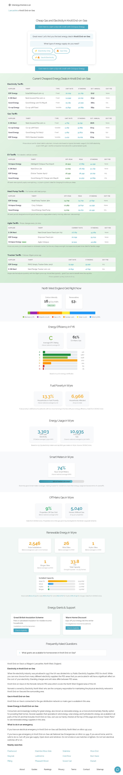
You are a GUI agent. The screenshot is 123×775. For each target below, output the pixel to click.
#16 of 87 (60, 596)
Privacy (61, 769)
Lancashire (13, 10)
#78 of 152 (74, 596)
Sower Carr (67, 761)
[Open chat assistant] (117, 769)
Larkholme (39, 756)
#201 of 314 (33, 596)
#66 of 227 (46, 596)
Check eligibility (21, 630)
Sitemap (100, 769)
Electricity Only (42, 51)
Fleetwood (12, 751)
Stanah (93, 761)
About (22, 769)
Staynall (10, 756)
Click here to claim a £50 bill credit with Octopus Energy (61, 27)
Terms (73, 769)
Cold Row (67, 756)
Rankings (48, 769)
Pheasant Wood (41, 761)
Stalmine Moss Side (43, 751)
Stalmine (66, 751)
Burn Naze (94, 756)
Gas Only (61, 51)
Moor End (94, 751)
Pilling (9, 761)
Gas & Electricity (44, 57)
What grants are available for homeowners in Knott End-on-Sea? (49, 653)
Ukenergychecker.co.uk (20, 5)
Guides (34, 769)
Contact (86, 769)
